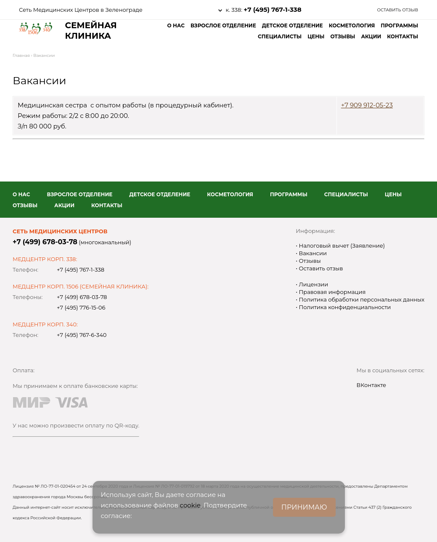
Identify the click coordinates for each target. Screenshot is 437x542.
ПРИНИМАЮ (304, 507)
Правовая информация (331, 291)
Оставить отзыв (397, 10)
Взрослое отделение (223, 25)
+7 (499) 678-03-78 (45, 242)
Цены (315, 36)
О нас (175, 25)
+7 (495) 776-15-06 (81, 307)
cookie (190, 505)
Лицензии (312, 284)
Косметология (352, 25)
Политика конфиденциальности (344, 307)
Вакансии (312, 253)
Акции (371, 36)
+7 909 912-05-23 (367, 105)
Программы (399, 25)
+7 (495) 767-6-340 (81, 334)
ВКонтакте (372, 385)
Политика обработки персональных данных (360, 299)
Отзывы (342, 36)
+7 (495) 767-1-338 (272, 9)
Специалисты (280, 36)
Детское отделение (292, 25)
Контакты (402, 36)
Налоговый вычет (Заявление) (341, 245)
